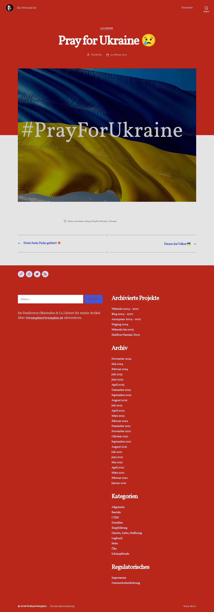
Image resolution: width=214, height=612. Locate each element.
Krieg (88, 221)
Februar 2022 (120, 420)
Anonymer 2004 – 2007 (127, 319)
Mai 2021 (117, 461)
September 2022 (122, 394)
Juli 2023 (117, 374)
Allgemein (107, 29)
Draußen (117, 521)
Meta (114, 541)
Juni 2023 (117, 379)
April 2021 (118, 466)
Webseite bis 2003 (123, 330)
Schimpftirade (120, 551)
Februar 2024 (120, 369)
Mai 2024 (117, 364)
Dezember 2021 (122, 425)
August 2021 (119, 446)
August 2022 (120, 399)
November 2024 (122, 359)
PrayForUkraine (100, 221)
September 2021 (122, 440)
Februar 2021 (120, 476)
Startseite (187, 7)
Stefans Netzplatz (37, 603)
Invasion (79, 221)
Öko (114, 546)
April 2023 (118, 384)
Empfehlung (119, 526)
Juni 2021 (117, 456)
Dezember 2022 (122, 389)
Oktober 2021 (120, 435)
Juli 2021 (117, 451)
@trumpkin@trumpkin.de (46, 318)
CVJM (115, 515)
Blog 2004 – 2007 (123, 314)
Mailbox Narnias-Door (126, 335)
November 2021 (122, 430)
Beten (71, 221)
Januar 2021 (119, 481)
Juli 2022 (117, 405)
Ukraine (114, 221)
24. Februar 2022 (119, 55)
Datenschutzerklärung (126, 580)
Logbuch (117, 536)
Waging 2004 (120, 325)
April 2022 (118, 410)
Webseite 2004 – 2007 (126, 309)
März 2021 (118, 471)
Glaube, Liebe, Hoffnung (127, 531)
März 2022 (118, 415)
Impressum (119, 575)
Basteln (116, 510)
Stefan (98, 55)
